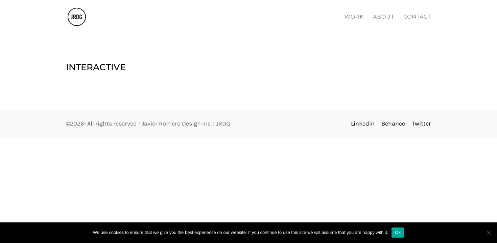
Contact (417, 17)
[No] (488, 232)
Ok (398, 232)
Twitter (421, 123)
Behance (393, 123)
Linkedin (363, 123)
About (383, 17)
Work (354, 17)
